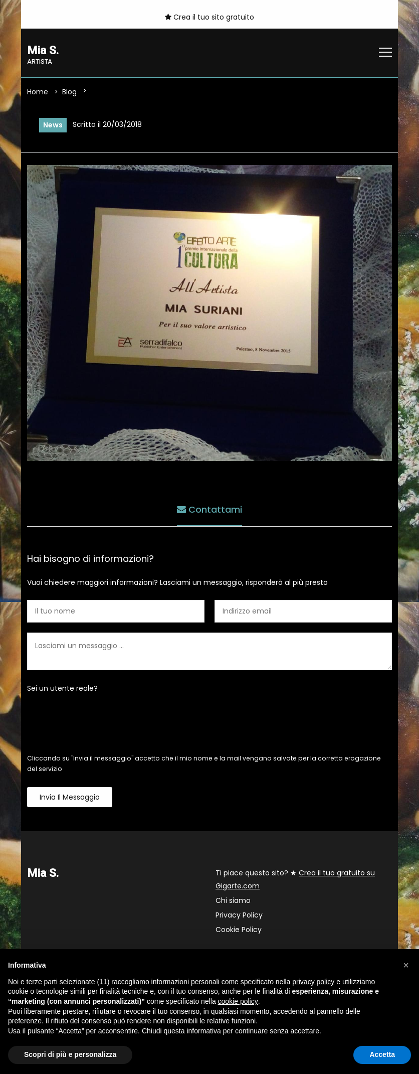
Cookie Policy (239, 930)
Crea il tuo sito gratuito (209, 17)
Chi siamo (233, 900)
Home (37, 91)
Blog (69, 91)
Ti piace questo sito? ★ (295, 879)
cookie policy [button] (238, 1001)
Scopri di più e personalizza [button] (70, 1054)
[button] (406, 965)
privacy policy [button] (313, 982)
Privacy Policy (239, 915)
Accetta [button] (382, 1054)
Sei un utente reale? (62, 688)
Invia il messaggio (70, 797)
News (53, 125)
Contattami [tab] (209, 509)
